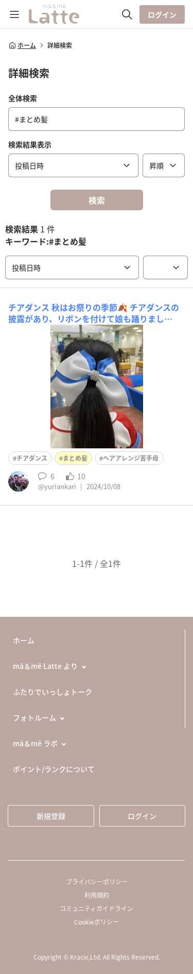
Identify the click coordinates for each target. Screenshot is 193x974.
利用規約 (96, 895)
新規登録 (51, 816)
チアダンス (31, 458)
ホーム (22, 45)
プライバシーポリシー (97, 881)
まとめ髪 (75, 458)
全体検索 (22, 98)
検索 (97, 200)
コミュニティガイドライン (96, 908)
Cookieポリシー (96, 922)
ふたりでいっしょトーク (52, 691)
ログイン (162, 14)
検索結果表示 (29, 144)
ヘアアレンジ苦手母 (131, 458)
